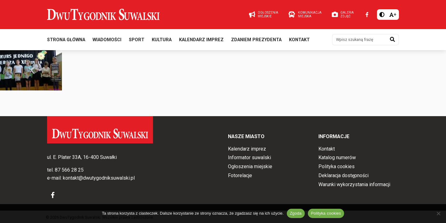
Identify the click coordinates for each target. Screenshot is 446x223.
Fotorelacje (240, 175)
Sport (136, 39)
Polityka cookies (336, 166)
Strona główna (66, 39)
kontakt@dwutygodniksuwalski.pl (99, 178)
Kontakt (299, 39)
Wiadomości (107, 39)
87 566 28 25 (69, 170)
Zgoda (296, 213)
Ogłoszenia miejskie (250, 166)
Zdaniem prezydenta (256, 39)
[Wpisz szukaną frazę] (359, 39)
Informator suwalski (249, 157)
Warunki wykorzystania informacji (354, 184)
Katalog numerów (337, 157)
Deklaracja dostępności (343, 175)
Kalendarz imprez (201, 39)
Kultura (162, 39)
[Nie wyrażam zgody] (438, 213)
